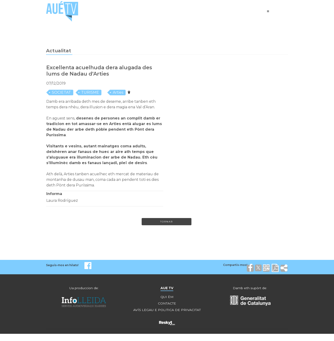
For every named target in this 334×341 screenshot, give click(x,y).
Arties (118, 93)
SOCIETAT (61, 93)
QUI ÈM (167, 297)
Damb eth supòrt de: (250, 289)
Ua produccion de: (84, 289)
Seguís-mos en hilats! (62, 266)
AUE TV (167, 289)
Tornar (166, 222)
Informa (54, 194)
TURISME (90, 93)
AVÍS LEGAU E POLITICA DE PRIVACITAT (167, 310)
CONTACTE (167, 304)
